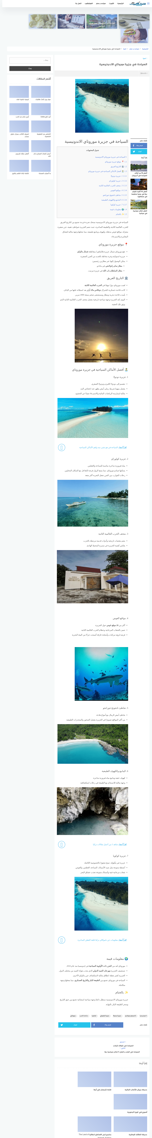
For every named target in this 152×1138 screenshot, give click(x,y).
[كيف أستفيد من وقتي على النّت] (76, 21)
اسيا (143, 44)
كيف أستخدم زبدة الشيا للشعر (47, 26)
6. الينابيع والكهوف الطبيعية (112, 186)
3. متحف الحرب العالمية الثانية (111, 171)
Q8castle (141, 59)
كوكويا (92, 1001)
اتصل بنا (76, 3)
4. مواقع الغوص (116, 176)
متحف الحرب (81, 1001)
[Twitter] (76, 1115)
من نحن (61, 1123)
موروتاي (70, 1001)
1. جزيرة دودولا (117, 162)
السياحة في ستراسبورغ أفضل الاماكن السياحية (104, 24)
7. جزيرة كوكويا (116, 190)
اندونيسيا (141, 1001)
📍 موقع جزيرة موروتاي (114, 147)
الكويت (109, 3)
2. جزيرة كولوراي (116, 166)
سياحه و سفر (98, 3)
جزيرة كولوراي (102, 1001)
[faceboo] (84, 1115)
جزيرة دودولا (115, 1001)
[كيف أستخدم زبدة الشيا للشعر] (47, 21)
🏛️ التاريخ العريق (116, 152)
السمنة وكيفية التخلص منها (18, 26)
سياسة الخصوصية (73, 1123)
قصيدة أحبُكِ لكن (134, 26)
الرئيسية (118, 3)
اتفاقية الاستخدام (89, 1123)
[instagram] (68, 1115)
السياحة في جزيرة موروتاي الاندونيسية (109, 143)
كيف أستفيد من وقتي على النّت (76, 26)
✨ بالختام (119, 200)
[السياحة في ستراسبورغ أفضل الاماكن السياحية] (104, 21)
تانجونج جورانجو (128, 1001)
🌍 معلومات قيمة (116, 195)
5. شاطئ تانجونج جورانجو (113, 181)
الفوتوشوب (86, 3)
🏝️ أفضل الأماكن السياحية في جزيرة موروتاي (105, 157)
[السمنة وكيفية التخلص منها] (18, 21)
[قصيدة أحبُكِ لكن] (133, 21)
